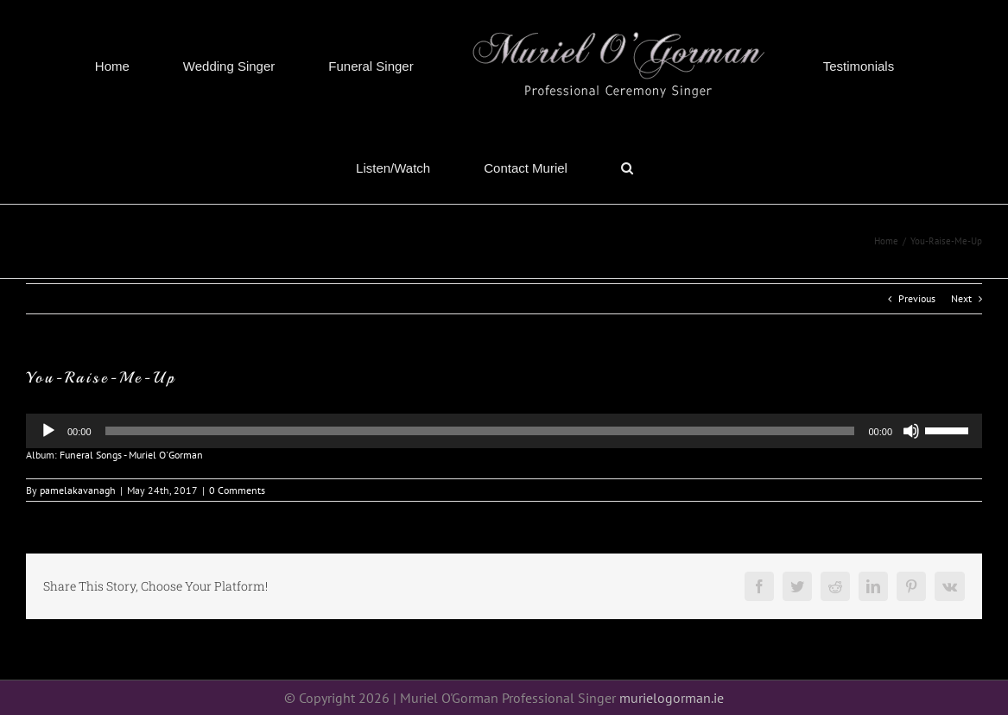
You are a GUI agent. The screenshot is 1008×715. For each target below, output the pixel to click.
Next (961, 298)
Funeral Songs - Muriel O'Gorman (131, 454)
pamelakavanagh (78, 490)
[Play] (48, 431)
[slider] (949, 429)
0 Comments (237, 490)
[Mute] (911, 431)
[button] (627, 167)
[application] (504, 431)
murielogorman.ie (671, 697)
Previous (916, 298)
